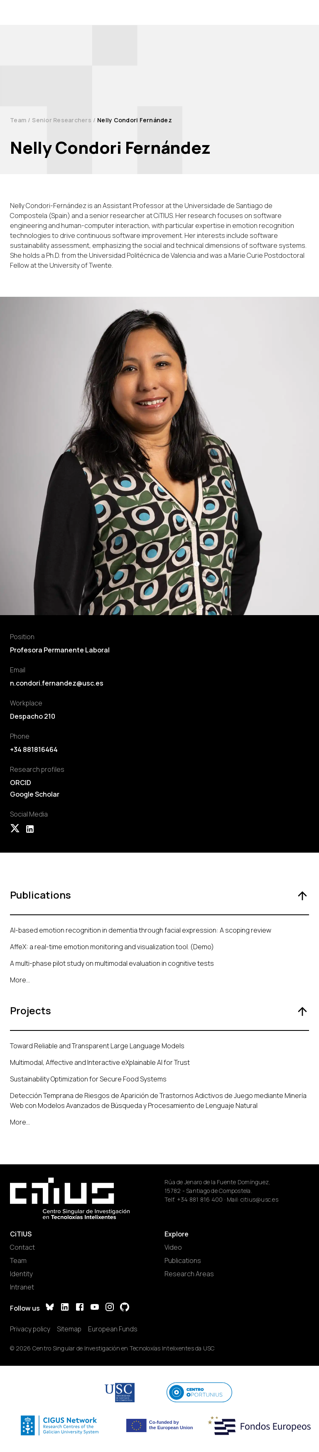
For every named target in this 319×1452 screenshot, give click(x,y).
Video (173, 1247)
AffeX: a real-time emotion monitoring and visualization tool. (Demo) (112, 946)
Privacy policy (30, 1328)
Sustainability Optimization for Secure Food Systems (88, 1079)
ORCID (20, 782)
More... (20, 979)
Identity (21, 1273)
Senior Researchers (61, 120)
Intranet (22, 1287)
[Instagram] (110, 1308)
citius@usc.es (259, 1199)
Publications (182, 1260)
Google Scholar (34, 794)
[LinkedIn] (65, 1308)
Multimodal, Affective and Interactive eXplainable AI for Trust (100, 1062)
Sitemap (69, 1328)
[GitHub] (125, 1308)
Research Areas (189, 1273)
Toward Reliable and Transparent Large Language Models (97, 1045)
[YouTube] (95, 1308)
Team (18, 120)
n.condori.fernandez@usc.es (56, 683)
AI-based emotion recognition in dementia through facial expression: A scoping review (140, 930)
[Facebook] (80, 1308)
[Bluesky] (50, 1308)
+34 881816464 (34, 749)
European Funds (112, 1328)
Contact (22, 1247)
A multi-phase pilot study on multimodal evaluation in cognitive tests (112, 963)
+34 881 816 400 (200, 1199)
